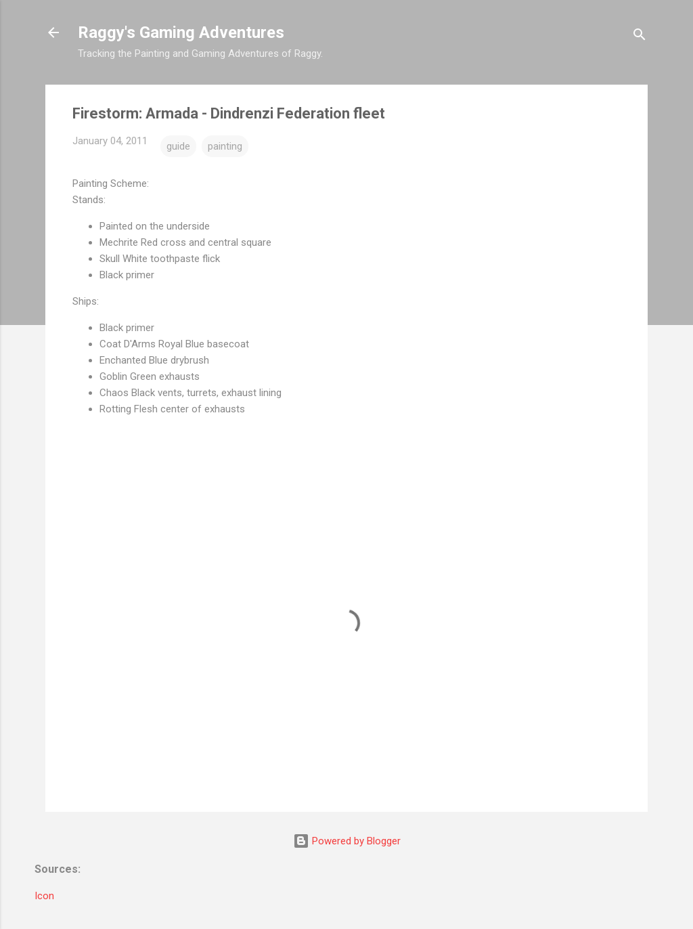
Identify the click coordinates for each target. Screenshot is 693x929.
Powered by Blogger (347, 841)
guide (178, 146)
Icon (44, 896)
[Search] (639, 37)
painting (225, 146)
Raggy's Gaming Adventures (181, 32)
